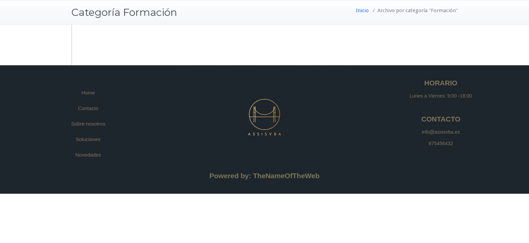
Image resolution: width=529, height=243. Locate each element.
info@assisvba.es (441, 132)
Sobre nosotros (88, 124)
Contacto (88, 108)
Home (88, 93)
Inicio (362, 10)
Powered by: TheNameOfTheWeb (265, 176)
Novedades (88, 155)
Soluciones (88, 139)
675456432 (441, 143)
